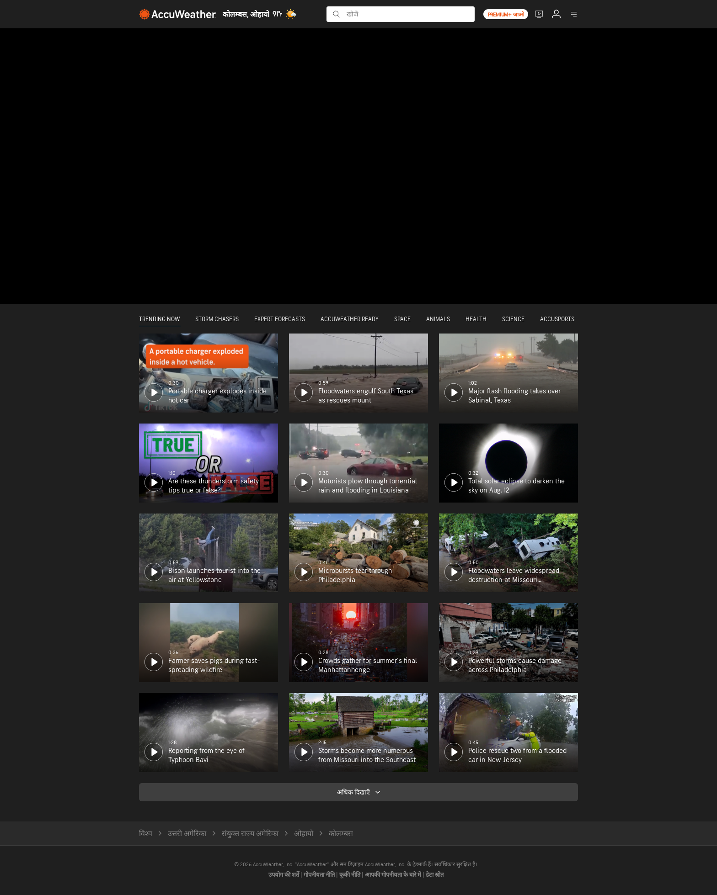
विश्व (145, 834)
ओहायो (303, 834)
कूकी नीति (350, 875)
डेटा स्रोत (435, 875)
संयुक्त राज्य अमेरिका (250, 834)
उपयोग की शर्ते (284, 875)
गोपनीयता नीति (320, 875)
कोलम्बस (341, 834)
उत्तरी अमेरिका (187, 834)
